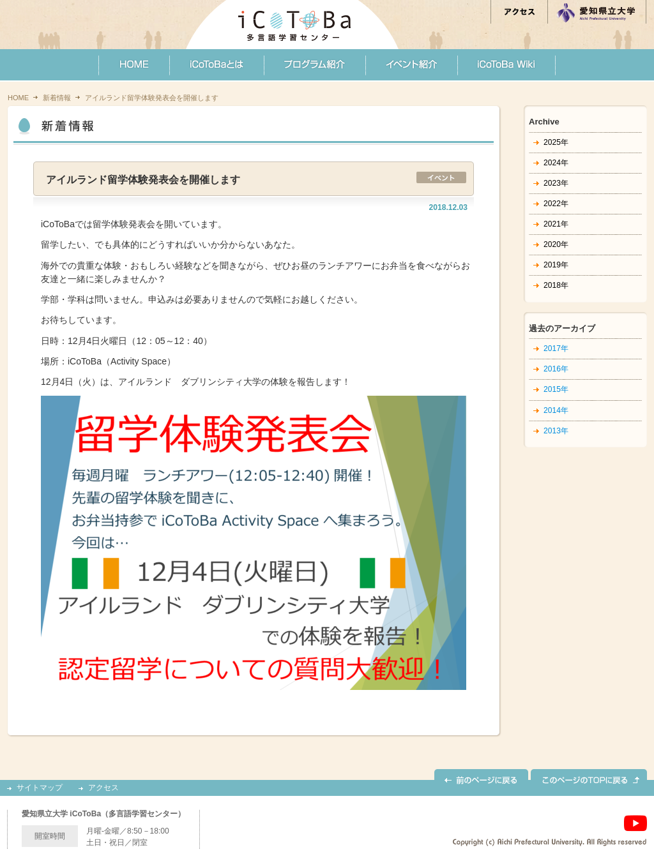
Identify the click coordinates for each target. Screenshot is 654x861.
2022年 (556, 203)
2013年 (556, 430)
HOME (18, 97)
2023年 (556, 183)
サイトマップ (40, 788)
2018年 (556, 285)
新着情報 (57, 97)
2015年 (556, 389)
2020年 (556, 244)
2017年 (556, 348)
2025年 (556, 142)
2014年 (556, 410)
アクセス (103, 788)
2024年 (556, 162)
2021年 (556, 224)
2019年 (556, 264)
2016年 (556, 368)
